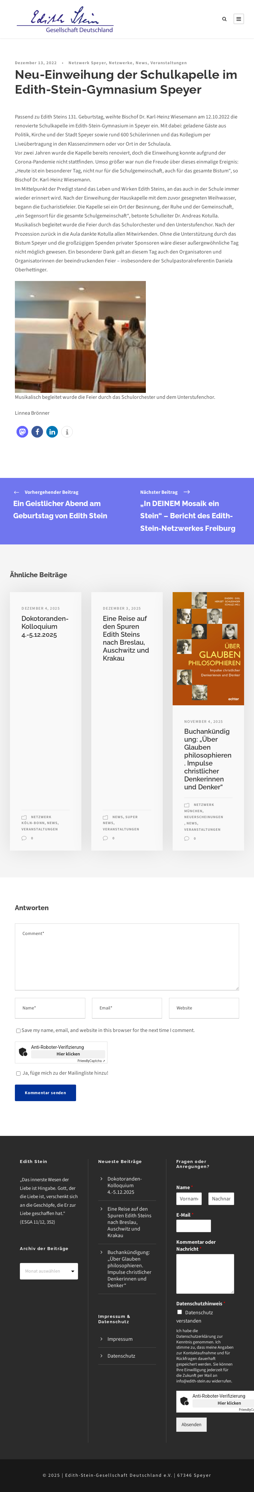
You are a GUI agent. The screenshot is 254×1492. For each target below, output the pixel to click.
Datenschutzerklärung (196, 1336)
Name (184, 1187)
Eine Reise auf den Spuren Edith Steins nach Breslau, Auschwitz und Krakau (126, 638)
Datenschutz (121, 1356)
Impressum (120, 1339)
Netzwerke (121, 63)
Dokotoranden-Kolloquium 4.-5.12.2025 (44, 626)
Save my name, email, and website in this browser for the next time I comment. (108, 1030)
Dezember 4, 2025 (40, 608)
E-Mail (185, 1215)
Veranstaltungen (168, 63)
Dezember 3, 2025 (122, 608)
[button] (22, 432)
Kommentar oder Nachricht (196, 1246)
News (142, 63)
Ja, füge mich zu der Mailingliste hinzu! (62, 1073)
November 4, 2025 (203, 721)
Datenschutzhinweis (201, 1303)
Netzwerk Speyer (87, 63)
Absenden (191, 1424)
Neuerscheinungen (203, 817)
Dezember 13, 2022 (36, 63)
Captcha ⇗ (92, 1061)
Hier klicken (68, 1054)
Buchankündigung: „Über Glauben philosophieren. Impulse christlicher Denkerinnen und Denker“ (208, 759)
